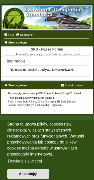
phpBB (37, 93)
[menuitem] (9, 34)
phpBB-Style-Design (63, 101)
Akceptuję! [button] (28, 174)
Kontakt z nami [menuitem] (71, 85)
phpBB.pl (50, 97)
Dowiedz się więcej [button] (25, 161)
